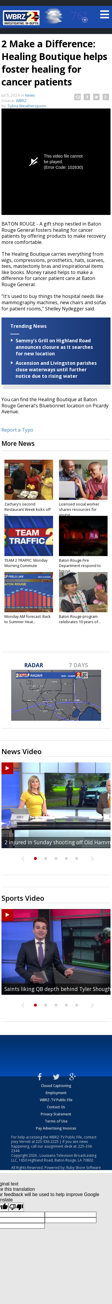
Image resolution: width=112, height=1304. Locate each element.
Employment (56, 1092)
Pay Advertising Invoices (56, 1128)
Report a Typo (17, 430)
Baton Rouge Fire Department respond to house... (80, 566)
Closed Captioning (56, 1085)
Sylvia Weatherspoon (27, 105)
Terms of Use (56, 1121)
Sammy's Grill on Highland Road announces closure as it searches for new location (54, 347)
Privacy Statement (56, 1114)
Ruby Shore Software (83, 1167)
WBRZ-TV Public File (56, 1099)
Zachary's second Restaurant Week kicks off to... (27, 509)
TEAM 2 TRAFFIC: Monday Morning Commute (25, 563)
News (30, 95)
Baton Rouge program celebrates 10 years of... (80, 619)
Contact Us (56, 1106)
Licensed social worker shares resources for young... (79, 509)
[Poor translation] (16, 1207)
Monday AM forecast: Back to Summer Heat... (27, 619)
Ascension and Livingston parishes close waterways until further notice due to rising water (56, 369)
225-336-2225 (47, 1141)
